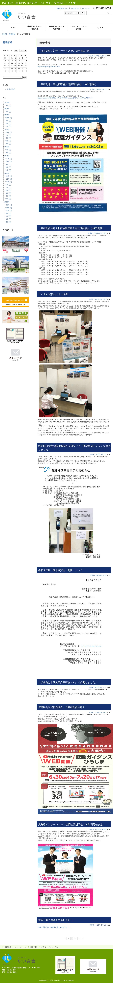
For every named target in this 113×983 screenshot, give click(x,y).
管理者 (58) (11, 89)
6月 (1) (8, 120)
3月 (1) (8, 126)
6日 (106, 89)
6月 (101, 712)
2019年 (6, 202)
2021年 (6, 156)
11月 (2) (9, 118)
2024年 (6, 115)
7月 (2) (8, 216)
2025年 (6, 109)
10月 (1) (9, 182)
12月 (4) (9, 205)
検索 (24, 77)
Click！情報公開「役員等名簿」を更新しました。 (55, 927)
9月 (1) (8, 135)
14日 (104, 233)
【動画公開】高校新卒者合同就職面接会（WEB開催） (68, 84)
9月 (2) (8, 164)
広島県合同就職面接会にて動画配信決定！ (61, 707)
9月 (101, 299)
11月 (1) (9, 179)
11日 (105, 829)
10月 (100, 233)
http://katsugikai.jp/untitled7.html (49, 66)
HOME (4, 34)
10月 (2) (9, 210)
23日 (104, 299)
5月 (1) (8, 141)
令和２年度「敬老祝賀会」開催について (60, 570)
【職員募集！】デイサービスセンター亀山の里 (64, 50)
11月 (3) (9, 208)
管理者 (90, 56)
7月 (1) (8, 187)
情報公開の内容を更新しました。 (56, 920)
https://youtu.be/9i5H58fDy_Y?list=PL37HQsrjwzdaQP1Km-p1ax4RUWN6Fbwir (65, 98)
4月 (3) (8, 193)
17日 (105, 56)
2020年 (6, 173)
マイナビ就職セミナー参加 (53, 294)
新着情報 (12, 34)
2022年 (6, 147)
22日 (104, 687)
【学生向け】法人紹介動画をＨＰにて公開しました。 (68, 682)
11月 (103, 89)
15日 (104, 712)
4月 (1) (8, 105)
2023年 (6, 129)
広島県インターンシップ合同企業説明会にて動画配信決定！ (71, 824)
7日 (105, 454)
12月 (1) (9, 132)
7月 (101, 687)
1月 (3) (8, 199)
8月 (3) (8, 213)
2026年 (6, 102)
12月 (101, 56)
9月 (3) (8, 185)
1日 (105, 575)
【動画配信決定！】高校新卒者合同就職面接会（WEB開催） (71, 228)
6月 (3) (8, 190)
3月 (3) (8, 196)
